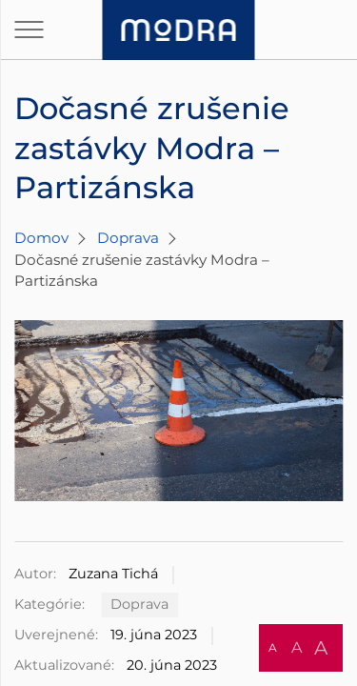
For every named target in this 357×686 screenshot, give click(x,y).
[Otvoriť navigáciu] (28, 29)
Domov (41, 238)
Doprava (128, 238)
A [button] (272, 647)
